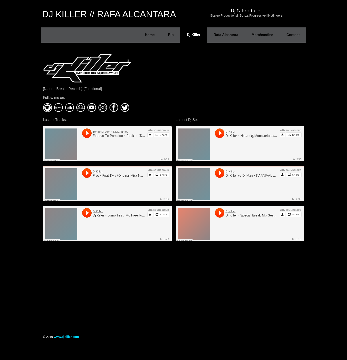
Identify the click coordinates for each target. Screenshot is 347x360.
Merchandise (262, 35)
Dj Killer (193, 35)
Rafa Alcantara (226, 35)
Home (149, 35)
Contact (293, 35)
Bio (171, 35)
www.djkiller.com (66, 337)
